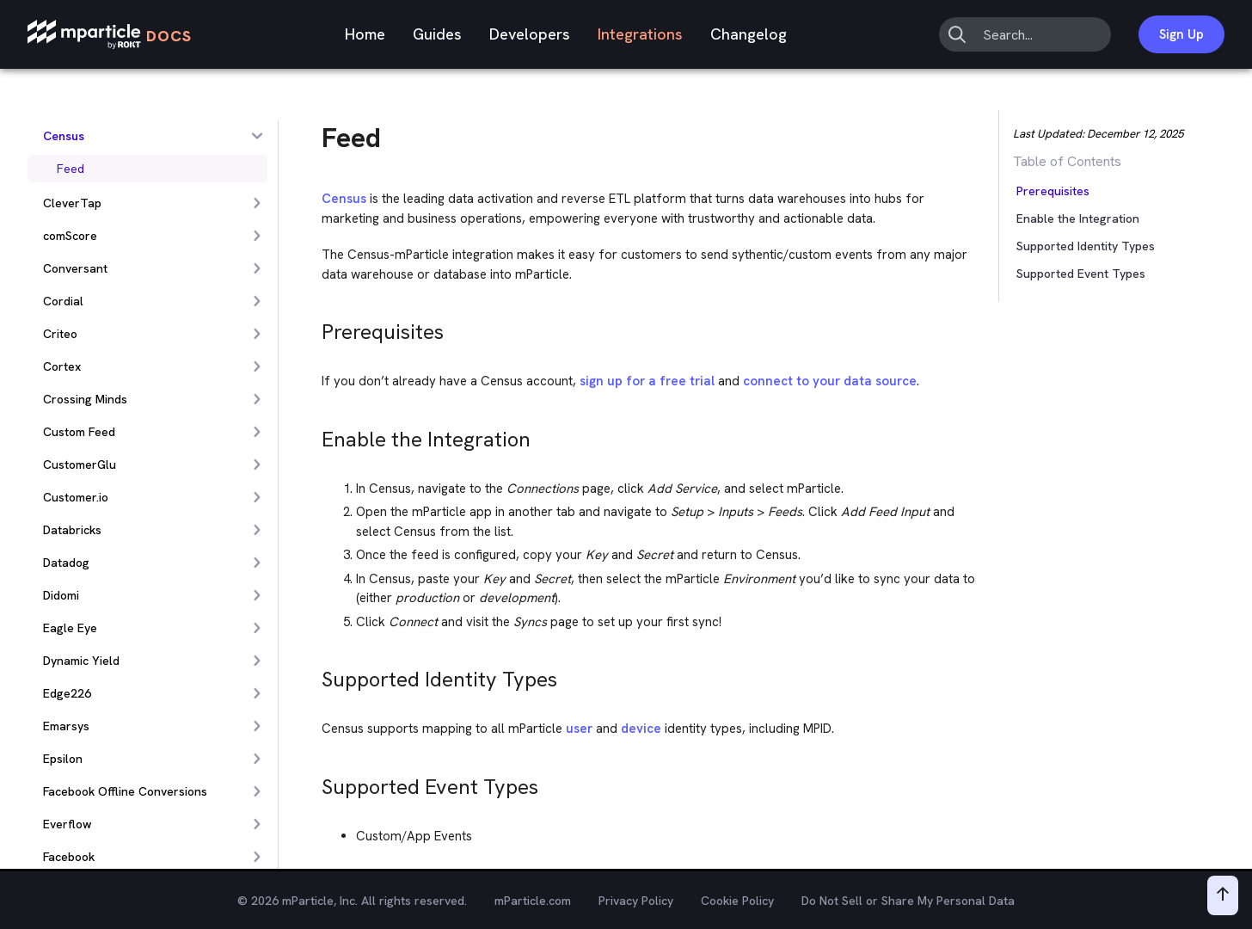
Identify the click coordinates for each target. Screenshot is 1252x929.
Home (365, 34)
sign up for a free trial (647, 381)
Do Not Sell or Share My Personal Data (908, 900)
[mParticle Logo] (110, 35)
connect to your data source (830, 381)
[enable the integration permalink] (314, 435)
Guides (437, 34)
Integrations (640, 34)
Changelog (748, 34)
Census (344, 198)
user (579, 728)
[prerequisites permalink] (314, 327)
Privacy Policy (635, 900)
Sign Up (1181, 34)
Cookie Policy (737, 900)
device (641, 728)
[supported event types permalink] (314, 782)
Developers (529, 34)
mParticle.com (532, 900)
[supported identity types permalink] (314, 675)
